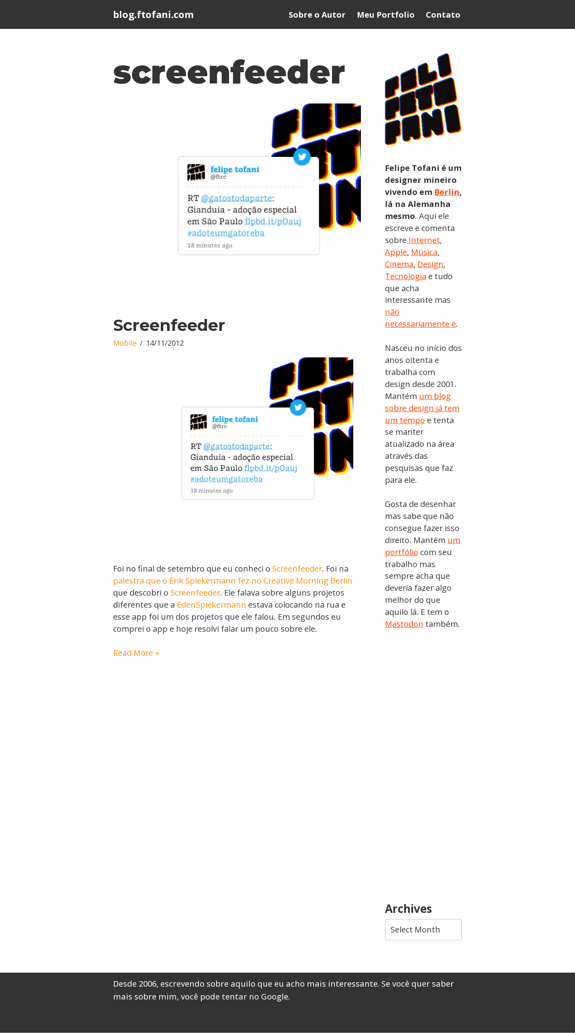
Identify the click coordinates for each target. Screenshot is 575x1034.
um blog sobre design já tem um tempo (422, 408)
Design (398, 276)
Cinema (429, 264)
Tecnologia (435, 276)
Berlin (398, 204)
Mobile (125, 344)
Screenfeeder (169, 325)
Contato (443, 14)
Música (398, 264)
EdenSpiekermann (213, 605)
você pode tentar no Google (234, 997)
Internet (401, 252)
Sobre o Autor (317, 14)
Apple (432, 252)
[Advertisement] (423, 767)
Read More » (136, 653)
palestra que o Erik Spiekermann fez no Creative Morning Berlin (234, 581)
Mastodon (404, 625)
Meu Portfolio (386, 14)
